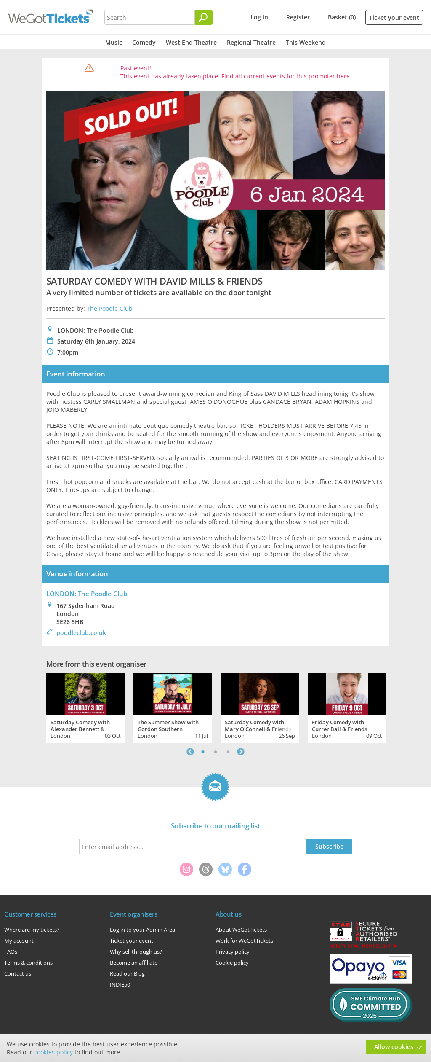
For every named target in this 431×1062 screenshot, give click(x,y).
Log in (259, 17)
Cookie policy (232, 962)
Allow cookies (393, 1047)
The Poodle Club (110, 308)
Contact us (17, 973)
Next (241, 751)
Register (298, 17)
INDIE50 (120, 984)
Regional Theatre (251, 42)
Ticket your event (394, 17)
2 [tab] (215, 751)
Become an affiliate (133, 962)
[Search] (204, 17)
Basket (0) (342, 17)
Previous (190, 751)
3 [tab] (228, 751)
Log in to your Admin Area (142, 929)
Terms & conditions (28, 962)
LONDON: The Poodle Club (86, 593)
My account (19, 940)
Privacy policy (233, 951)
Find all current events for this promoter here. (286, 76)
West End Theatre (191, 42)
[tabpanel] (85, 707)
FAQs (10, 951)
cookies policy (53, 1052)
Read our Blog (127, 973)
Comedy (144, 42)
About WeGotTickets (241, 929)
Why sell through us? (136, 951)
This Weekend (306, 42)
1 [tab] (203, 751)
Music (113, 42)
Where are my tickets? (31, 929)
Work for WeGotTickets (244, 940)
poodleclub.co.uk (81, 633)
